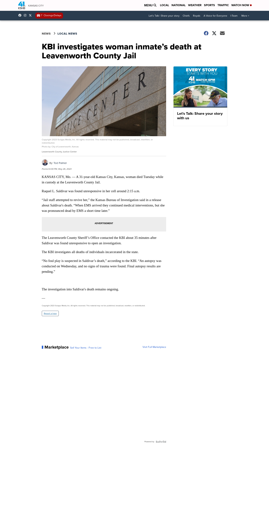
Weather (194, 5)
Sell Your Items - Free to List (85, 348)
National (179, 5)
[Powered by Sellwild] (161, 441)
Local (164, 5)
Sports (209, 5)
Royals (196, 16)
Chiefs (186, 16)
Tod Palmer (60, 163)
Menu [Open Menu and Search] (150, 5)
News (46, 34)
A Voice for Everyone (215, 16)
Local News (67, 34)
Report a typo (50, 313)
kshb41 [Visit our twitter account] (31, 15)
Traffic (223, 5)
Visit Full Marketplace (154, 347)
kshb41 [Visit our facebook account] (20, 15)
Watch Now (241, 5)
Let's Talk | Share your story (164, 16)
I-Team (233, 16)
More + (245, 16)
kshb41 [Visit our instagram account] (26, 15)
